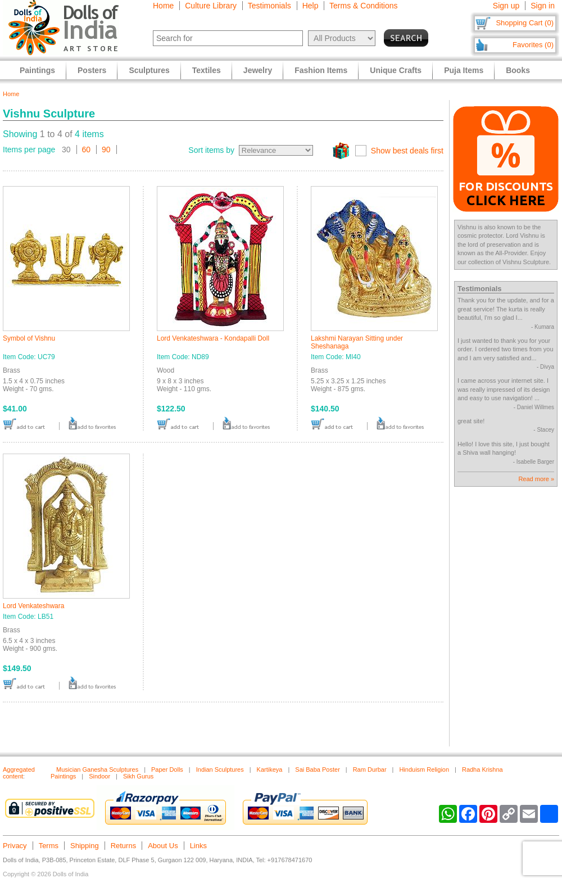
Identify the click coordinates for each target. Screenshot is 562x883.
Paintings (37, 70)
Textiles (206, 70)
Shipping (84, 845)
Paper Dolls (167, 769)
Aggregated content (19, 773)
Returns (124, 845)
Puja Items (463, 70)
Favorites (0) (533, 44)
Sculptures (149, 70)
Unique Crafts (396, 70)
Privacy (15, 845)
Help (310, 5)
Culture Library (211, 5)
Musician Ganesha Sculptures (97, 769)
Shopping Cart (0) (525, 23)
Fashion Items (320, 70)
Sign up (506, 5)
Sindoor (99, 776)
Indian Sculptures (220, 769)
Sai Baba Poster (317, 769)
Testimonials (269, 5)
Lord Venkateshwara (33, 606)
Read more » (536, 479)
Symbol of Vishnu (29, 338)
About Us (163, 845)
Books (518, 70)
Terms (48, 845)
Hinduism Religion (424, 769)
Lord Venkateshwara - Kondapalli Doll (213, 338)
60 (86, 149)
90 (106, 149)
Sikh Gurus (138, 776)
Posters (92, 70)
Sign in (543, 5)
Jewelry (257, 70)
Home (163, 5)
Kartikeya (270, 769)
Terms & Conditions (363, 5)
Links (198, 845)
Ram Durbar (370, 769)
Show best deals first (407, 150)
